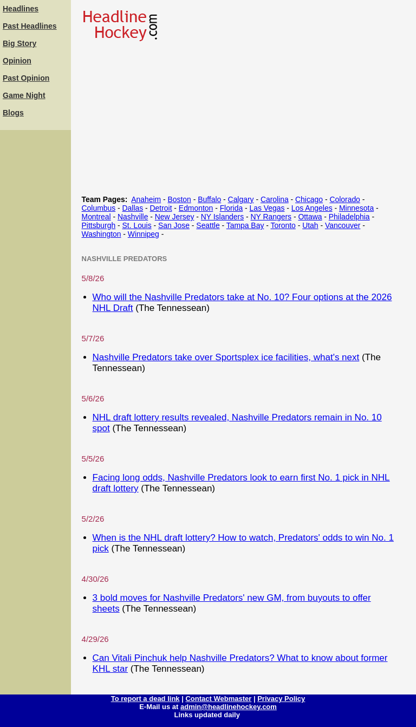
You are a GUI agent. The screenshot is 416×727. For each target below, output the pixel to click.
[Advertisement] (35, 295)
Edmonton (196, 208)
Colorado (344, 199)
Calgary (241, 199)
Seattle (207, 225)
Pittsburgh (99, 225)
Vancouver (342, 225)
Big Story (19, 43)
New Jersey (174, 216)
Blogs (13, 112)
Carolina (275, 199)
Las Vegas (267, 208)
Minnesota (356, 208)
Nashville (133, 216)
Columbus (99, 208)
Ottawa (310, 216)
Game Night (24, 95)
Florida (231, 208)
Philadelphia (349, 216)
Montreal (96, 216)
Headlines (20, 8)
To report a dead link (145, 698)
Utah (310, 225)
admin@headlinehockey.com (228, 707)
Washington (101, 234)
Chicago (309, 199)
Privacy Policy (281, 698)
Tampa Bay (245, 225)
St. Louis (137, 225)
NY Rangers (271, 216)
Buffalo (209, 199)
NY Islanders (222, 216)
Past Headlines (30, 26)
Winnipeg (143, 234)
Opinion (17, 60)
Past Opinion (26, 78)
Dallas (133, 208)
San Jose (174, 225)
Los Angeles (312, 208)
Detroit (161, 208)
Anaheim (146, 199)
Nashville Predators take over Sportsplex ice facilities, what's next (226, 357)
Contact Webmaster (218, 698)
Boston (179, 199)
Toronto (282, 225)
